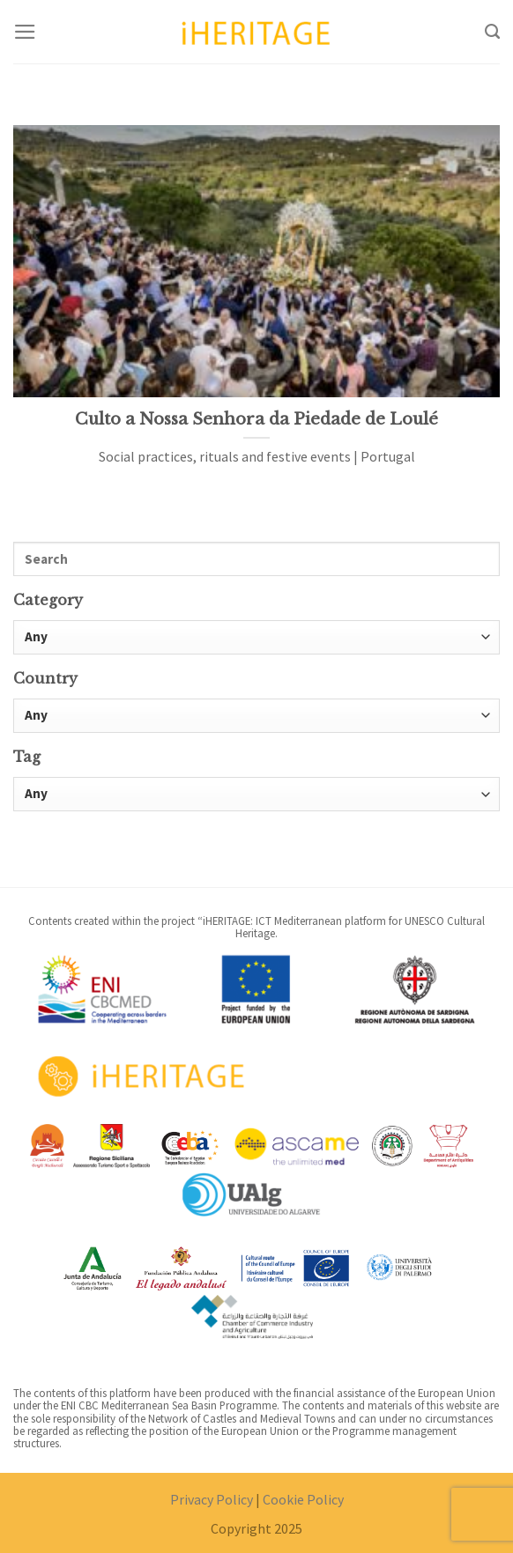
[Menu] (25, 32)
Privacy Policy (211, 1499)
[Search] (492, 31)
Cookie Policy (303, 1499)
